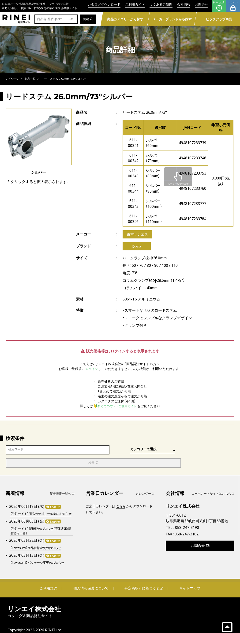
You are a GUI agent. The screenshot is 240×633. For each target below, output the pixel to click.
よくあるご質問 (161, 4)
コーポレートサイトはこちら (211, 481)
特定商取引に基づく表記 (142, 580)
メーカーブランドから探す (172, 19)
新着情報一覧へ (61, 481)
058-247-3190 (187, 515)
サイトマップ (184, 580)
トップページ (10, 79)
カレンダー (144, 481)
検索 (87, 19)
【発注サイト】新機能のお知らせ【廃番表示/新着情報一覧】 (41, 523)
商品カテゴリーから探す (125, 19)
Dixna (136, 247)
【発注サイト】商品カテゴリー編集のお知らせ (41, 504)
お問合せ (201, 4)
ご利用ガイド (135, 4)
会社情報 (183, 4)
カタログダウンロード (104, 4)
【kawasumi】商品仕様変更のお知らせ (37, 540)
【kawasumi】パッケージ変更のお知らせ (39, 555)
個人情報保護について (92, 580)
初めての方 (219, 6)
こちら (121, 494)
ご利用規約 (53, 580)
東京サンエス (138, 234)
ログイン (233, 6)
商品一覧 (30, 79)
